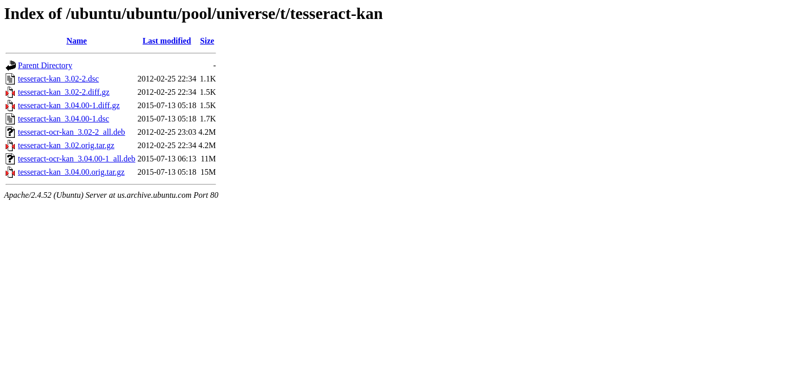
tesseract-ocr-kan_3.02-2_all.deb (71, 132)
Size (207, 40)
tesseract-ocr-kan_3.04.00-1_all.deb (76, 158)
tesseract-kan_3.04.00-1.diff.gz (69, 105)
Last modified (167, 40)
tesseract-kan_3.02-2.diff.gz (64, 92)
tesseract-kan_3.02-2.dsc (58, 78)
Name (77, 40)
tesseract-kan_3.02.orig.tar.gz (66, 145)
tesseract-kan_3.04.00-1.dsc (63, 118)
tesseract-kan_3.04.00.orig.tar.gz (71, 172)
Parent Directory (45, 65)
